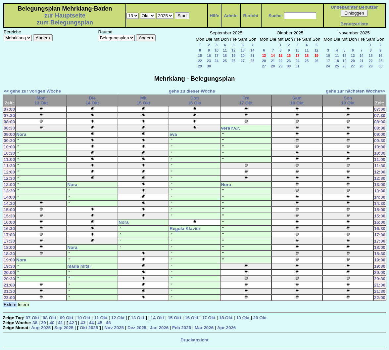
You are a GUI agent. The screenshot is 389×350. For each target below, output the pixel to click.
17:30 (9, 241)
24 (217, 61)
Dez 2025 (136, 327)
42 (71, 322)
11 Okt (101, 317)
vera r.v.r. (230, 128)
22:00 (9, 297)
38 (34, 322)
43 (82, 322)
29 (200, 66)
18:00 (9, 247)
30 (209, 66)
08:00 (9, 121)
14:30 (9, 203)
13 (243, 50)
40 (52, 322)
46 (108, 322)
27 (243, 61)
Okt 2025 (89, 327)
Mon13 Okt (41, 100)
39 (43, 322)
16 (209, 56)
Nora (21, 134)
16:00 (9, 222)
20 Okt (260, 317)
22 (200, 61)
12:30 (9, 178)
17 (217, 56)
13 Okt (137, 317)
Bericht (250, 15)
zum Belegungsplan (65, 22)
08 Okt (49, 317)
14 (253, 50)
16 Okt (191, 317)
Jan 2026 (159, 327)
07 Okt (32, 317)
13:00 (9, 184)
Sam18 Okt (297, 100)
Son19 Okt (348, 100)
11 (225, 50)
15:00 (9, 209)
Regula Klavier (185, 228)
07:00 (9, 109)
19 (233, 56)
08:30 (9, 128)
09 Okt (66, 317)
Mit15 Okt (143, 100)
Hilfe (214, 15)
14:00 (9, 197)
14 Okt (157, 317)
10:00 (9, 146)
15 (200, 56)
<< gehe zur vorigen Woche (32, 91)
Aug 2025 (41, 327)
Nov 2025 (114, 327)
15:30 (9, 216)
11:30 (9, 165)
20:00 (9, 272)
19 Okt (243, 317)
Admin (230, 15)
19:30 (9, 266)
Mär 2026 (204, 327)
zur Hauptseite (64, 15)
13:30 (9, 190)
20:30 (9, 278)
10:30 (9, 153)
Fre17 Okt (246, 100)
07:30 (9, 115)
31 (298, 66)
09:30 (9, 140)
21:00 (9, 285)
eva (173, 134)
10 (217, 50)
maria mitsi (78, 266)
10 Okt (83, 317)
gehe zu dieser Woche (192, 91)
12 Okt (118, 317)
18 (225, 56)
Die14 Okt (92, 100)
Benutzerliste (354, 23)
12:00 (9, 172)
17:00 (9, 234)
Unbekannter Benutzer (354, 7)
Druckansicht (194, 339)
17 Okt (209, 317)
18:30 (9, 253)
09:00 (9, 134)
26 (233, 61)
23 (209, 61)
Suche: (275, 15)
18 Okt (226, 317)
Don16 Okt (194, 100)
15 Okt (174, 317)
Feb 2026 (181, 327)
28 (253, 61)
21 (253, 56)
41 (60, 322)
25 (225, 61)
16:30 (9, 228)
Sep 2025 (63, 327)
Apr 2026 (226, 327)
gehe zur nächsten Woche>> (355, 91)
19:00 (9, 259)
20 (243, 56)
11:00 (9, 159)
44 (91, 322)
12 (233, 50)
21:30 (9, 291)
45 (99, 322)
